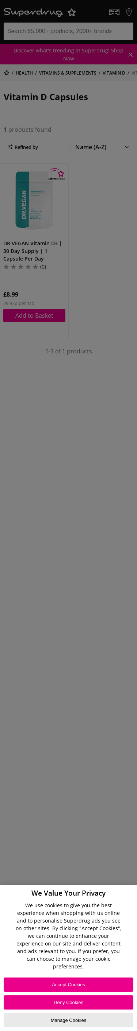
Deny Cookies (68, 1002)
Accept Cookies (68, 984)
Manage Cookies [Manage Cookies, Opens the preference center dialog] (69, 1020)
